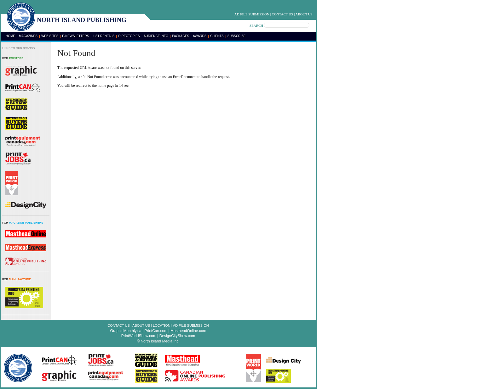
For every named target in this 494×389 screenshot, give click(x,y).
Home (10, 36)
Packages (180, 36)
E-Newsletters (75, 36)
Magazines (28, 36)
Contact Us (282, 14)
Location (161, 325)
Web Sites (49, 36)
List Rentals (103, 36)
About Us (304, 14)
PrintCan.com (156, 331)
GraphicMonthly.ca (125, 331)
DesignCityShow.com (177, 336)
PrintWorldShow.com (138, 336)
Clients (216, 36)
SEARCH (256, 25)
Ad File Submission (251, 14)
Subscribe (236, 36)
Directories (129, 36)
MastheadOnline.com (188, 331)
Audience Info (156, 36)
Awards (199, 36)
